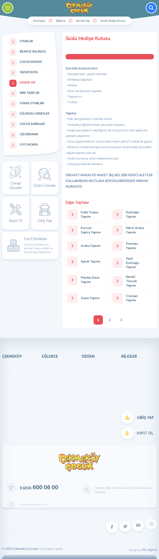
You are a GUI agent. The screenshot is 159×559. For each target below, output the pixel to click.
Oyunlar (51, 365)
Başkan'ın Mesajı (17, 376)
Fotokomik (53, 427)
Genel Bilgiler (134, 371)
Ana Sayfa (39, 20)
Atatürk (130, 365)
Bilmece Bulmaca (57, 371)
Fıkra (88, 384)
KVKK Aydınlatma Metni (17, 367)
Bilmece (90, 377)
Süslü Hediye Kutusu (113, 20)
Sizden (88, 356)
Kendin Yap (82, 20)
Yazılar (89, 371)
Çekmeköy (12, 356)
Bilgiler (129, 356)
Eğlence (60, 20)
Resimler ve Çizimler (99, 365)
